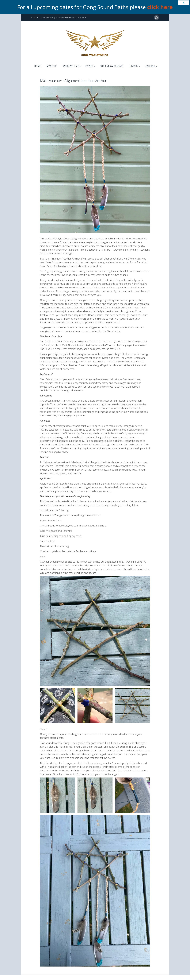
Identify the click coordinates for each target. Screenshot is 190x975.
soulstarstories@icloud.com (72, 17)
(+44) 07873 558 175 (43, 17)
